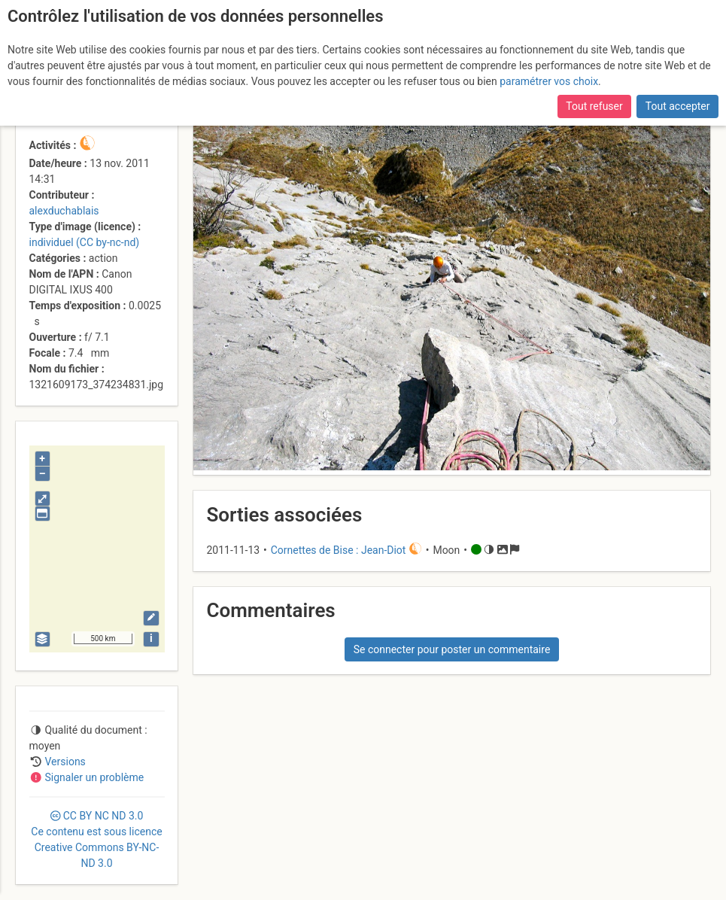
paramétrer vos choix (549, 81)
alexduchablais (64, 211)
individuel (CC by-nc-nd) (84, 242)
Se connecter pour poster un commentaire (452, 649)
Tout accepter (678, 106)
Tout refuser (594, 106)
